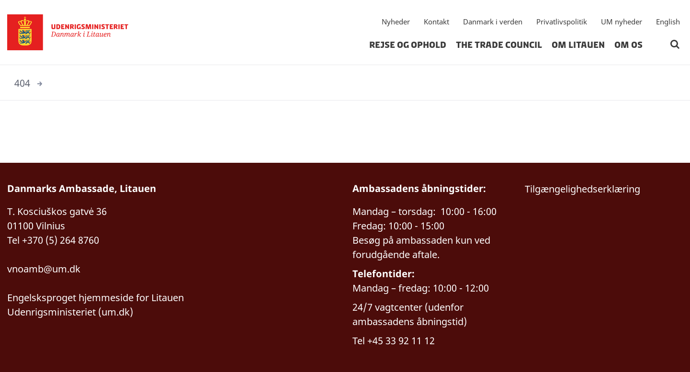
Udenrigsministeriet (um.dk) (70, 311)
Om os (628, 45)
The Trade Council (499, 45)
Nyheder (396, 21)
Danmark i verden (492, 21)
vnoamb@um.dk (43, 268)
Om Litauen (578, 45)
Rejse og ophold (407, 45)
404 (22, 83)
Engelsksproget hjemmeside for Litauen (95, 297)
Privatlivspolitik (561, 21)
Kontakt (436, 21)
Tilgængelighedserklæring (582, 188)
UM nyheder (621, 21)
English (668, 21)
